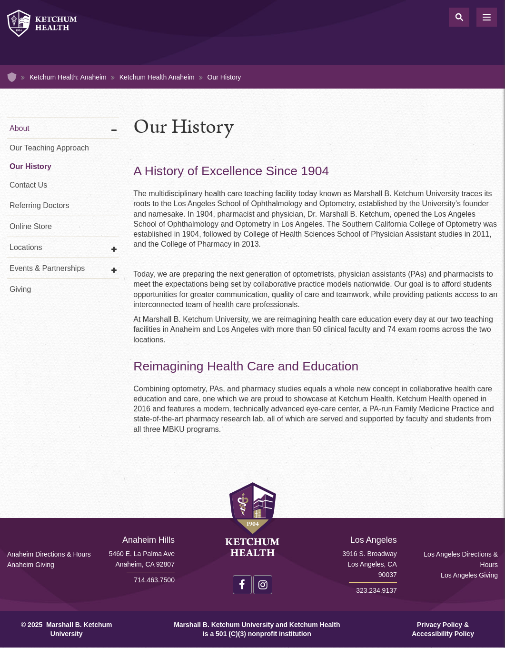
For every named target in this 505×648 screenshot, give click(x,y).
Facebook (242, 584)
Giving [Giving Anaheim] (20, 289)
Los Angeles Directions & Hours (461, 559)
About (20, 128)
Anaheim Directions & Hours (49, 554)
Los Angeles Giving (469, 575)
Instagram (262, 584)
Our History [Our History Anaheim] (30, 166)
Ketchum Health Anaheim (157, 77)
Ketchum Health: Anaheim (68, 77)
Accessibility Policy (443, 634)
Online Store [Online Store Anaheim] (31, 226)
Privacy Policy (439, 624)
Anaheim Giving (30, 564)
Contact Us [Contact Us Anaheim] (28, 185)
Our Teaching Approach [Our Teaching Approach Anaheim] (49, 148)
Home (12, 77)
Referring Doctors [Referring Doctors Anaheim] (39, 205)
